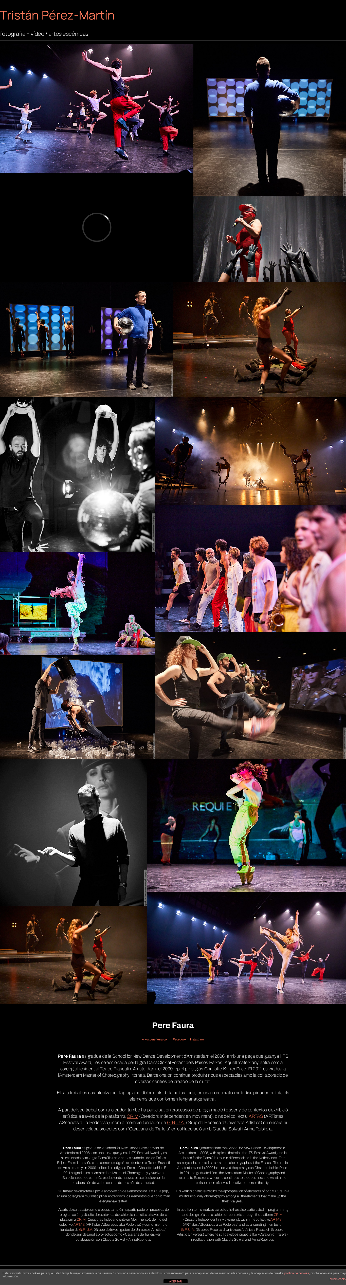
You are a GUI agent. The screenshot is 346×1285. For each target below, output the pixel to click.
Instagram (197, 1039)
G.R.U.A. (86, 1230)
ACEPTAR (175, 1281)
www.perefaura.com (155, 1039)
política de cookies (296, 1273)
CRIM (81, 1219)
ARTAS (256, 1116)
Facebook (180, 1039)
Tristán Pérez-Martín (57, 15)
